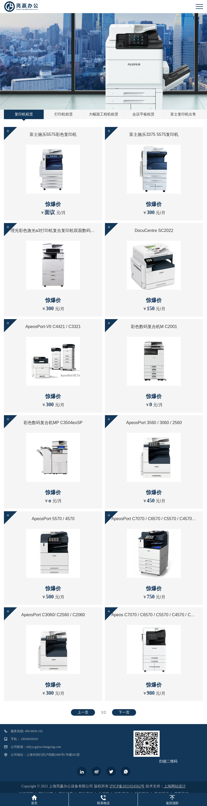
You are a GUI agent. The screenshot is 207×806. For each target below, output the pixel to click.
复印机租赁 (24, 114)
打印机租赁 (63, 114)
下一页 (124, 712)
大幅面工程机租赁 (103, 114)
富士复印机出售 (183, 114)
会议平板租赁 (143, 114)
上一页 (82, 712)
